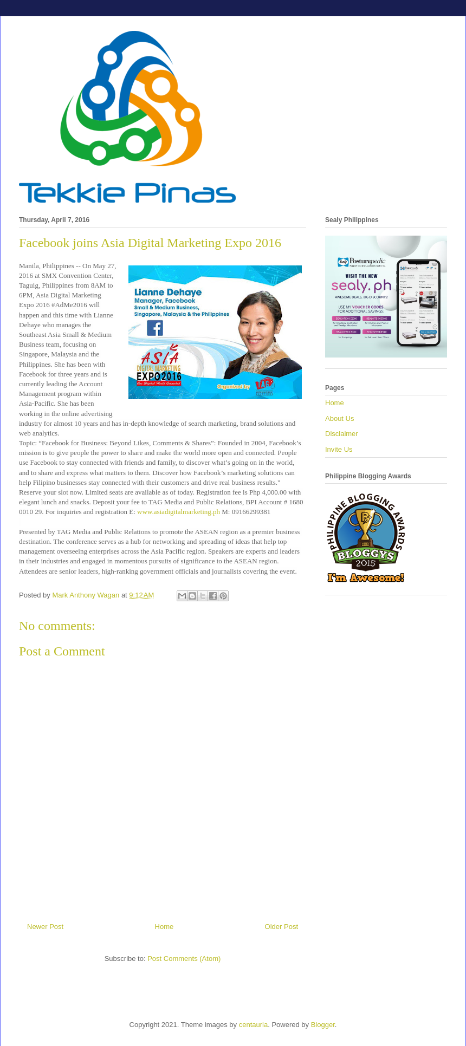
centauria (253, 1025)
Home (164, 926)
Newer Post (45, 926)
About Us (339, 418)
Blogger (323, 1025)
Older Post (281, 926)
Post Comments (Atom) (184, 958)
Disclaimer (341, 434)
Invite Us (339, 449)
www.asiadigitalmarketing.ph (178, 512)
